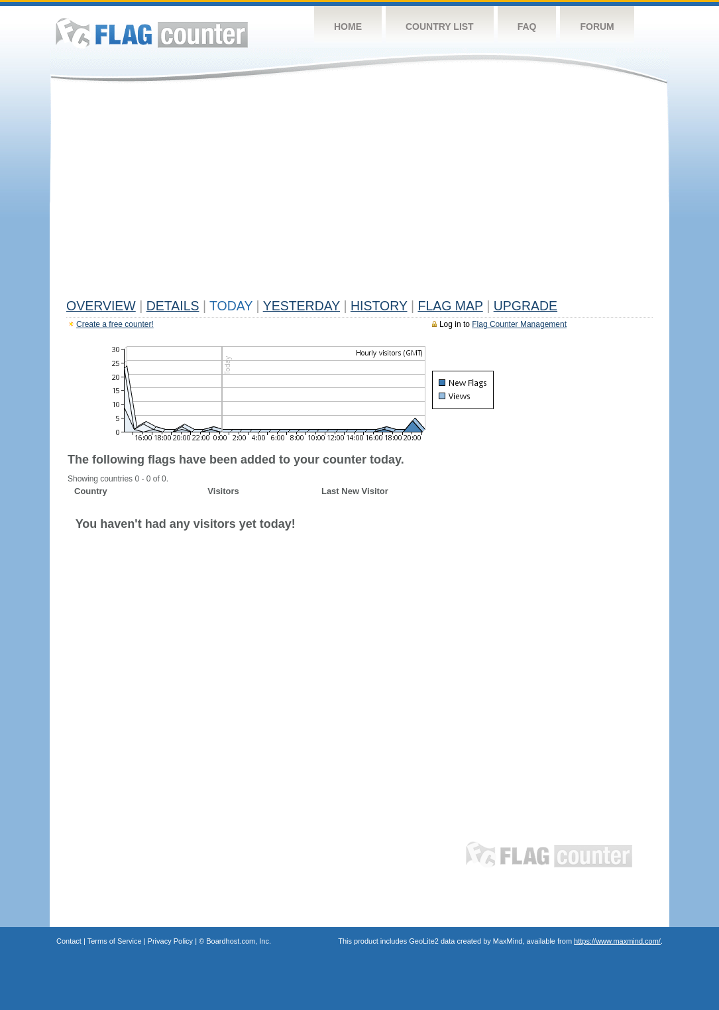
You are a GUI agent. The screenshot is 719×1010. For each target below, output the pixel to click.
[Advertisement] (359, 193)
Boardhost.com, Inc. (238, 941)
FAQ (527, 26)
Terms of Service (114, 941)
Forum (597, 26)
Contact (69, 941)
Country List (440, 26)
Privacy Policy (170, 941)
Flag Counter (152, 33)
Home (348, 26)
